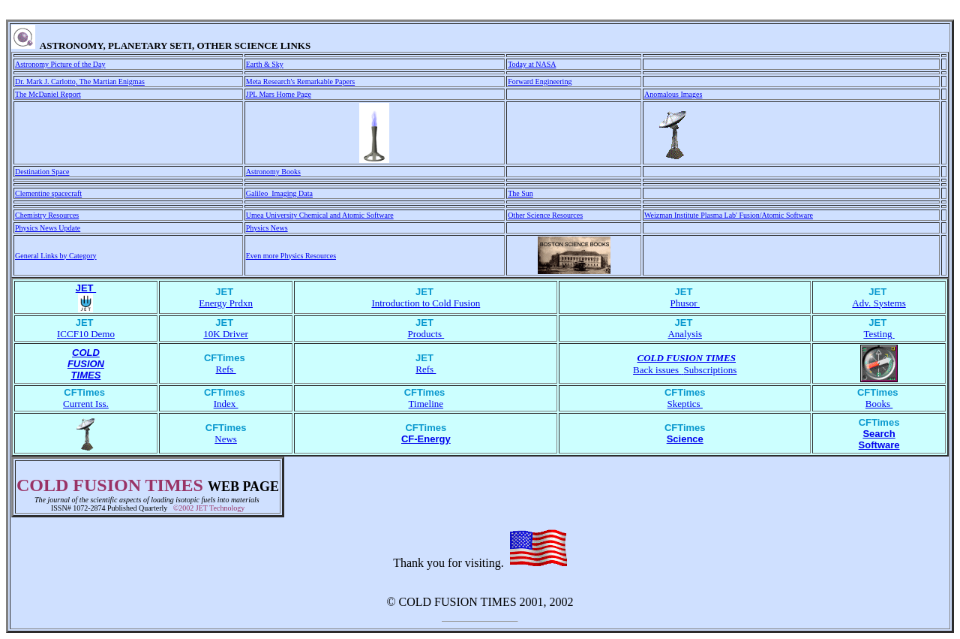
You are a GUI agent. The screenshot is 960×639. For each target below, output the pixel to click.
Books (879, 403)
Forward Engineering (540, 81)
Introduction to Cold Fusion (425, 303)
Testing (878, 333)
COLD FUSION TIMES (687, 357)
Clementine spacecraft (48, 193)
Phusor (685, 303)
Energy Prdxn (226, 303)
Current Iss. (86, 403)
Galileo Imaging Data (279, 193)
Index (226, 403)
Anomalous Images (673, 94)
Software (879, 445)
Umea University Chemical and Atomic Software (320, 215)
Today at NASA (532, 64)
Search (878, 433)
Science (685, 439)
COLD (86, 352)
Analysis (685, 333)
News (225, 439)
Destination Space (42, 171)
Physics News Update (47, 228)
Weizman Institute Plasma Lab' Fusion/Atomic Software (728, 215)
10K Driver (225, 333)
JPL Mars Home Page (278, 94)
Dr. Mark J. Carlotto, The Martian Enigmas (80, 81)
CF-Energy (426, 439)
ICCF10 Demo (86, 333)
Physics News (267, 228)
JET (86, 288)
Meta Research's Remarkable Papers (300, 81)
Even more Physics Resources (291, 256)
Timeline (426, 403)
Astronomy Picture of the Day (60, 64)
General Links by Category (56, 256)
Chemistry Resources (47, 215)
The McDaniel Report (48, 94)
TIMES (86, 375)
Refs (226, 369)
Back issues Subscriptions (684, 369)
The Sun (520, 193)
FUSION (86, 363)
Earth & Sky (265, 64)
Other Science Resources (545, 215)
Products (425, 333)
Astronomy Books (273, 171)
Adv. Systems (878, 303)
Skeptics (685, 403)
